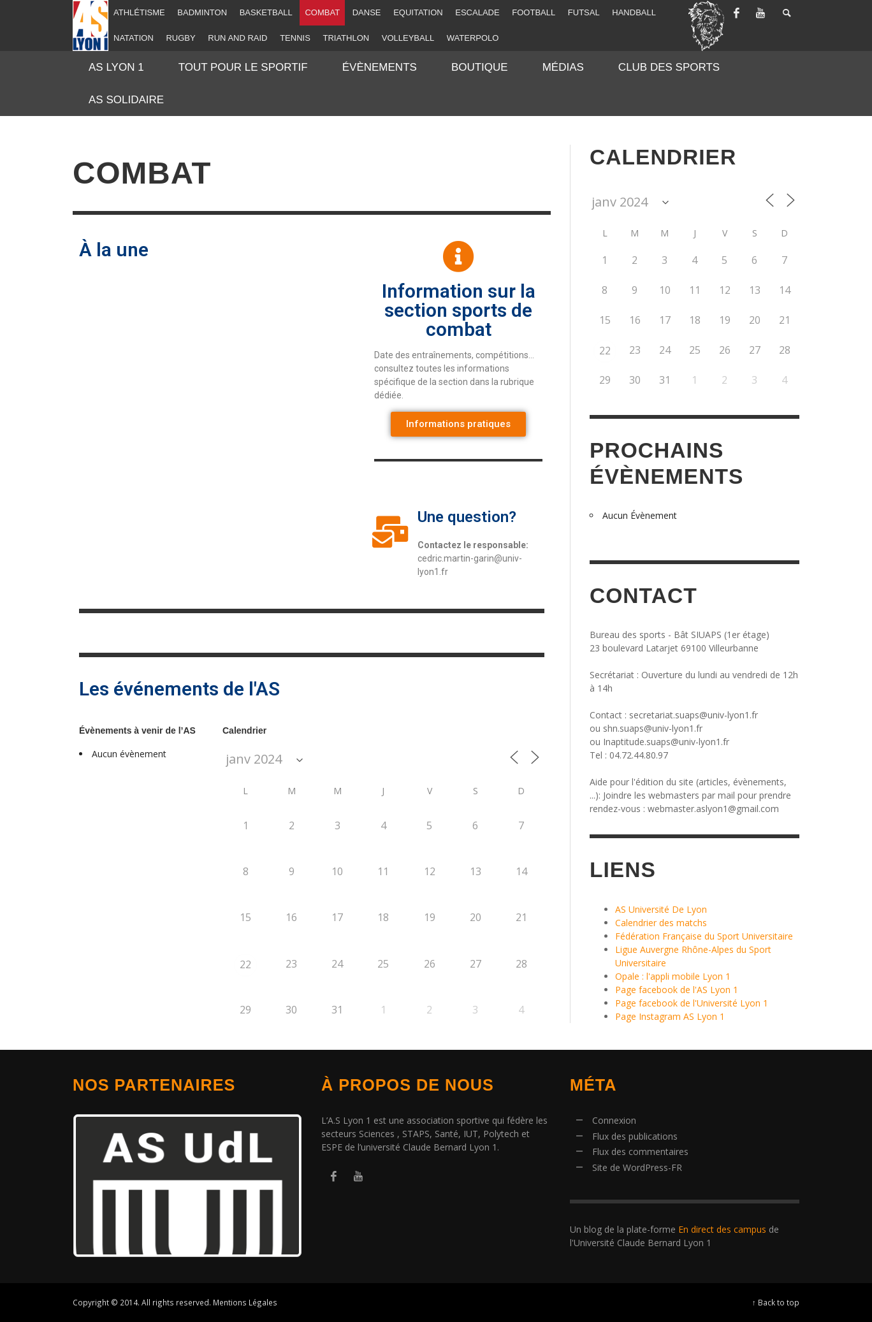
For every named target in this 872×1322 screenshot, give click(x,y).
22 (245, 964)
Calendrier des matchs (661, 923)
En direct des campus (722, 1229)
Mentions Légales (245, 1302)
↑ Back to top (775, 1302)
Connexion (614, 1120)
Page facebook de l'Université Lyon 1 (691, 1003)
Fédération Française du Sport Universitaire (704, 936)
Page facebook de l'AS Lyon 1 (676, 990)
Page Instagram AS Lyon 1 (670, 1016)
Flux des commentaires (640, 1151)
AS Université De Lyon (661, 909)
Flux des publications (635, 1136)
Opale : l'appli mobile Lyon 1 (672, 976)
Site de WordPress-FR (637, 1167)
